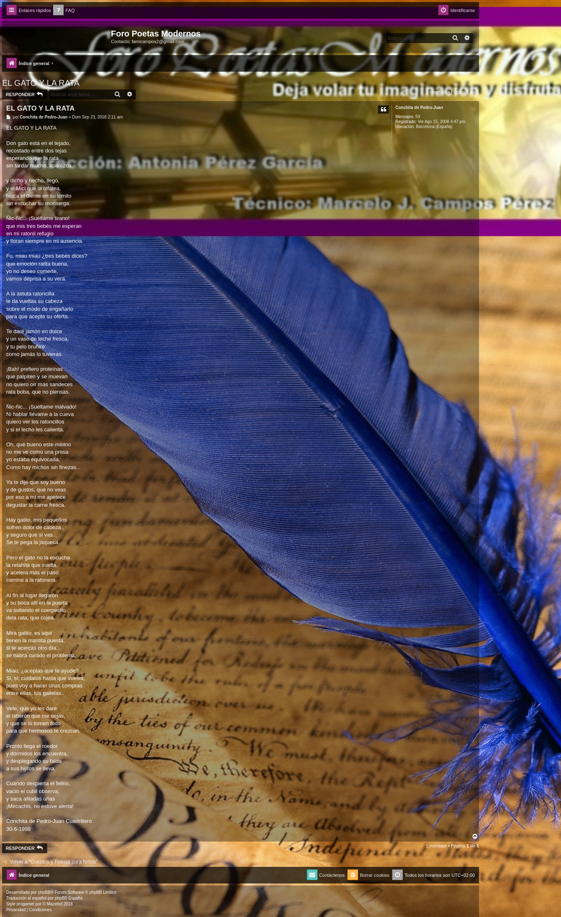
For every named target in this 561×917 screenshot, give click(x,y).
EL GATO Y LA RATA (40, 82)
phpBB (44, 892)
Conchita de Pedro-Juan (419, 107)
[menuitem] (64, 11)
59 (417, 116)
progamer (25, 904)
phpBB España (68, 898)
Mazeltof (55, 904)
